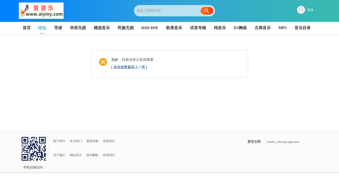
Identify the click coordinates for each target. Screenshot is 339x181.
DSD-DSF (150, 28)
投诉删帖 (92, 155)
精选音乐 (102, 28)
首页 (27, 28)
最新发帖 (92, 141)
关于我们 (59, 155)
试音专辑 (198, 28)
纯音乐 (220, 28)
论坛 (42, 28)
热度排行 (109, 141)
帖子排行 (59, 141)
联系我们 (109, 155)
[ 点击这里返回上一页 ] (129, 67)
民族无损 (126, 28)
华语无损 (78, 28)
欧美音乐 (174, 28)
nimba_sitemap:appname (283, 142)
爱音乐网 (254, 142)
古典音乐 (263, 28)
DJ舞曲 (240, 28)
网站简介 (76, 155)
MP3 (282, 28)
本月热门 (76, 141)
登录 (310, 10)
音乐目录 (303, 28)
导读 (58, 28)
